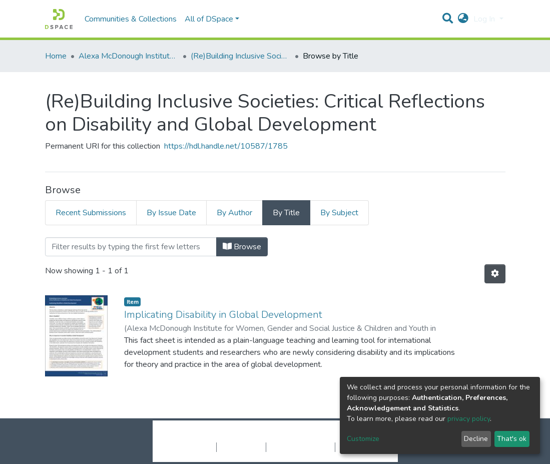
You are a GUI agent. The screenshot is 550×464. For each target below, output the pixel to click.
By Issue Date (171, 212)
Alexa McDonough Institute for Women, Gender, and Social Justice (129, 56)
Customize (363, 438)
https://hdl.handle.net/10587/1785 (226, 146)
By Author (234, 212)
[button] (463, 19)
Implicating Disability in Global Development (223, 314)
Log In (485, 19)
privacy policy (468, 418)
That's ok (511, 438)
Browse (242, 246)
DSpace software (214, 436)
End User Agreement (300, 446)
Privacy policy (241, 446)
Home (56, 56)
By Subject (339, 212)
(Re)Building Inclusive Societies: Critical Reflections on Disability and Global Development (241, 56)
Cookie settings (189, 446)
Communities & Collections (131, 19)
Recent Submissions (91, 212)
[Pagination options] (494, 273)
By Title (286, 212)
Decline (476, 438)
